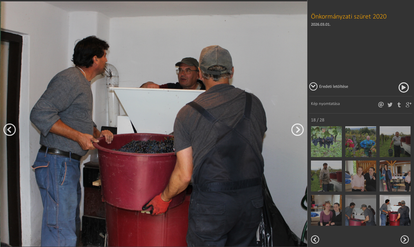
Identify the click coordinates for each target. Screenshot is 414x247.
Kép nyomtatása (325, 103)
